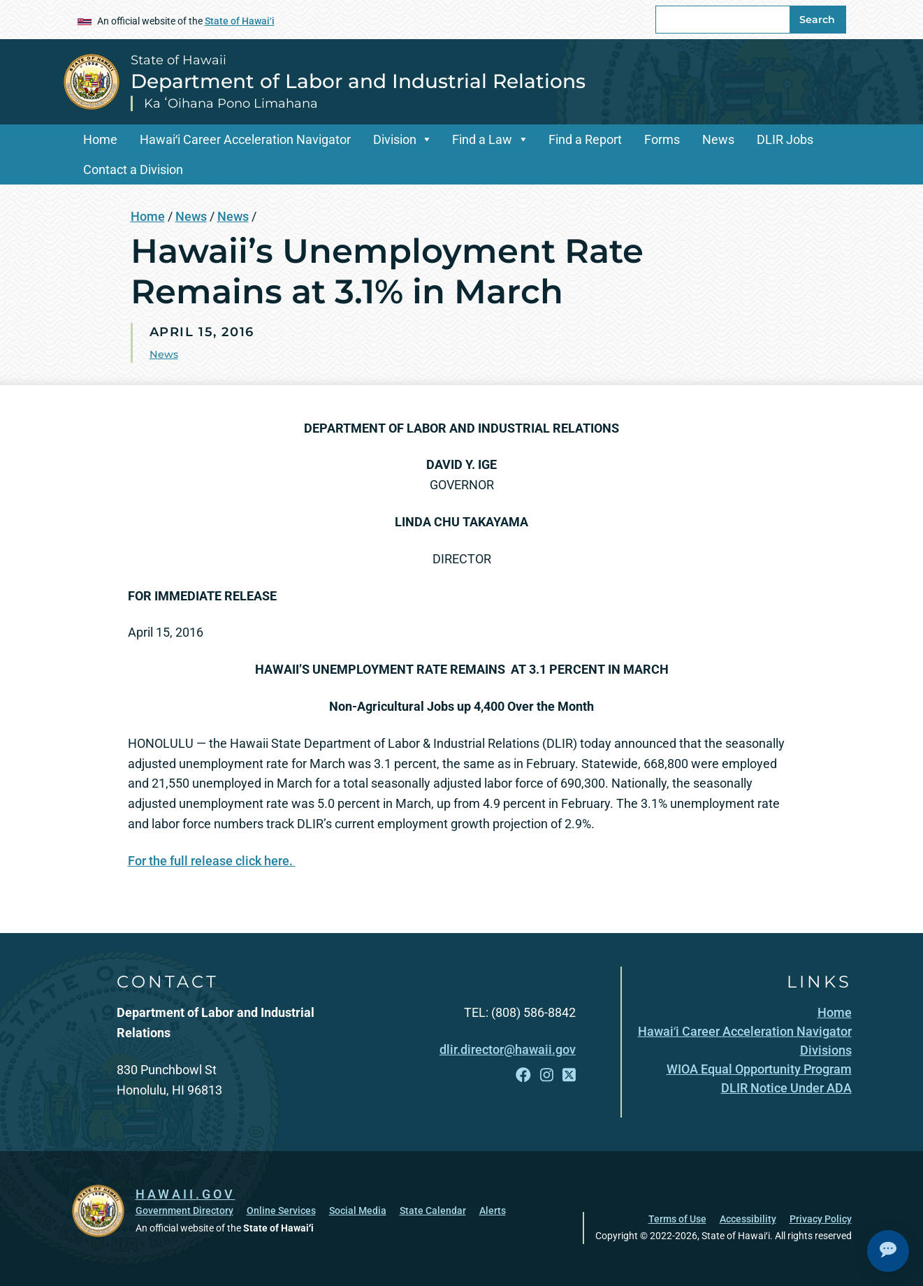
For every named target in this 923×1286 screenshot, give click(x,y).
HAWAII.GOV (185, 1193)
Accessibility (748, 1218)
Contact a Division (133, 169)
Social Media (357, 1210)
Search (817, 19)
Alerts (492, 1210)
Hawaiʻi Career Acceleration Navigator (245, 139)
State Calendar (433, 1210)
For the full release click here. (212, 860)
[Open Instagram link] (546, 1075)
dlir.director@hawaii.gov (507, 1049)
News (718, 139)
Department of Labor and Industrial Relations (358, 81)
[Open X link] (569, 1075)
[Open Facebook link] (523, 1075)
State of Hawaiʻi (240, 21)
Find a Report (585, 139)
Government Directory (184, 1210)
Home (100, 139)
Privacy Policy (821, 1218)
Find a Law (482, 139)
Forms (662, 139)
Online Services (281, 1210)
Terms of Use (677, 1218)
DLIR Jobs (785, 139)
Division (394, 139)
